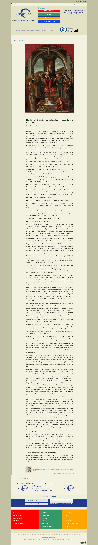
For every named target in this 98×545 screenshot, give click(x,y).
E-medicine (45, 516)
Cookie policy (45, 537)
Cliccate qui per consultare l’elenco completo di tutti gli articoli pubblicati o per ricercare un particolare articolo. (43, 485)
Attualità (68, 526)
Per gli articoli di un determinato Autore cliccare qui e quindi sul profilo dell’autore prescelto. (43, 489)
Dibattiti (68, 521)
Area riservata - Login (19, 4)
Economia (68, 513)
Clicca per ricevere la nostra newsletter (61, 501)
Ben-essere (46, 518)
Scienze (16, 521)
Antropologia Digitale (21, 523)
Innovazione (17, 518)
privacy (68, 503)
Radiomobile (17, 516)
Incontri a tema (47, 526)
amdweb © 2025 (83, 532)
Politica (68, 516)
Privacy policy (52, 537)
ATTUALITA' (14, 40)
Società (21, 40)
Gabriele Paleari (37, 469)
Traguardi (45, 523)
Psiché (44, 521)
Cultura (44, 513)
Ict (14, 513)
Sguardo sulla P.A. (71, 523)
